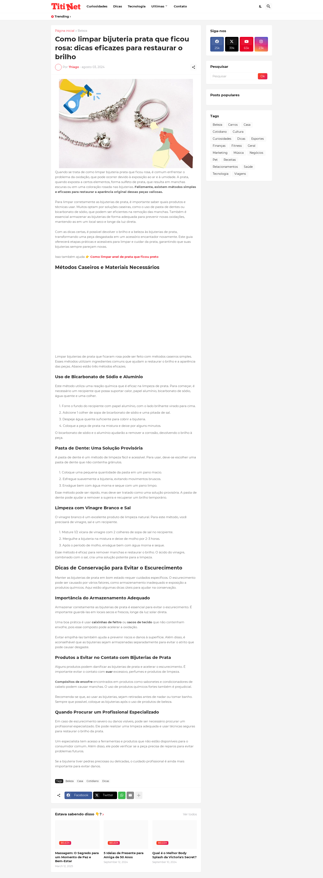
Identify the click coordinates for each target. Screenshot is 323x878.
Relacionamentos (225, 167)
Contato (180, 6)
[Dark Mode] (260, 6)
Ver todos (190, 814)
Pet (215, 160)
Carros (233, 125)
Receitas (230, 160)
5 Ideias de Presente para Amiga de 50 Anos (123, 855)
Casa (80, 781)
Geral (251, 146)
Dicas (117, 6)
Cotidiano (93, 781)
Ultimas (157, 6)
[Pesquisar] (268, 6)
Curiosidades (97, 6)
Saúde (248, 167)
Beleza (82, 31)
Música (239, 153)
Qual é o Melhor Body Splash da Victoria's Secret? (174, 855)
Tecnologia (137, 6)
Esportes (257, 139)
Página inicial (64, 31)
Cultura (238, 132)
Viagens (240, 174)
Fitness (236, 146)
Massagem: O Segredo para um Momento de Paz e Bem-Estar (77, 857)
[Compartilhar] (193, 67)
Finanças (219, 146)
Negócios (256, 153)
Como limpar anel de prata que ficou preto (124, 257)
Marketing (220, 153)
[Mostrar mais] (138, 795)
